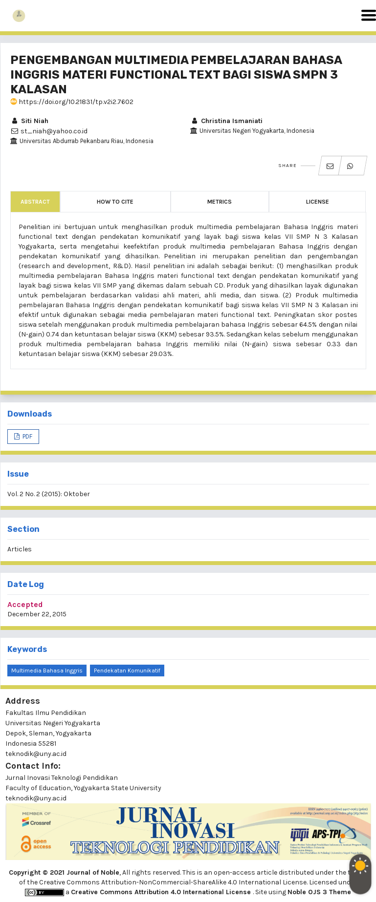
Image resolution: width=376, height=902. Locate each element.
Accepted (25, 604)
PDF (26, 436)
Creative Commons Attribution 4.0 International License (162, 892)
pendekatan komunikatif (127, 670)
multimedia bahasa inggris (47, 670)
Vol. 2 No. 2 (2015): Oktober (48, 494)
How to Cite (115, 201)
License (317, 201)
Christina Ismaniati (226, 121)
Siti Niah (29, 121)
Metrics (219, 201)
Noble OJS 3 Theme (319, 892)
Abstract (35, 201)
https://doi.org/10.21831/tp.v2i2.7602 (71, 102)
